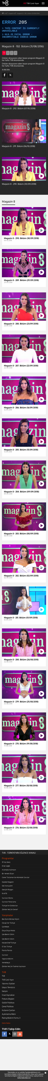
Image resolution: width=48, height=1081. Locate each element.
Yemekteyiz (6, 962)
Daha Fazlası (6, 1023)
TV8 (3, 976)
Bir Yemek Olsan (8, 874)
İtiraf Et (4, 893)
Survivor (5, 955)
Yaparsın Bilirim (7, 959)
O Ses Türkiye (7, 946)
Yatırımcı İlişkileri (8, 983)
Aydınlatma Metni (9, 1014)
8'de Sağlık (6, 866)
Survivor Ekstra (7, 898)
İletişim (5, 991)
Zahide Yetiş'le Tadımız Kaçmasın (14, 966)
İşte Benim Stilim (8, 934)
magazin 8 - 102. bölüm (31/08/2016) (28, 13)
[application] (24, 29)
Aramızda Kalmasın (9, 870)
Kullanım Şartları (8, 1010)
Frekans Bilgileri (8, 999)
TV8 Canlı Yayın (31, 3)
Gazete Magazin (8, 882)
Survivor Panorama (9, 902)
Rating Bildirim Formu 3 (11, 1018)
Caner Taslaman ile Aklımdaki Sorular (15, 877)
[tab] (8, 202)
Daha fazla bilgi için (24, 1078)
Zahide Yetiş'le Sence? (10, 909)
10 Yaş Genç (6, 862)
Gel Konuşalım (7, 886)
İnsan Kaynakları (8, 995)
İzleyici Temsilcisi (8, 987)
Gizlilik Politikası (8, 1003)
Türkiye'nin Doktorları (10, 906)
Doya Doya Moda (8, 930)
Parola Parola (7, 950)
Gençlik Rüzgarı (7, 890)
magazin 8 (11, 13)
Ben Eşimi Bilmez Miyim (10, 919)
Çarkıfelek (5, 927)
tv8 (5, 13)
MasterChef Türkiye (9, 943)
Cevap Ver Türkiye (8, 923)
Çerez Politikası (8, 1006)
